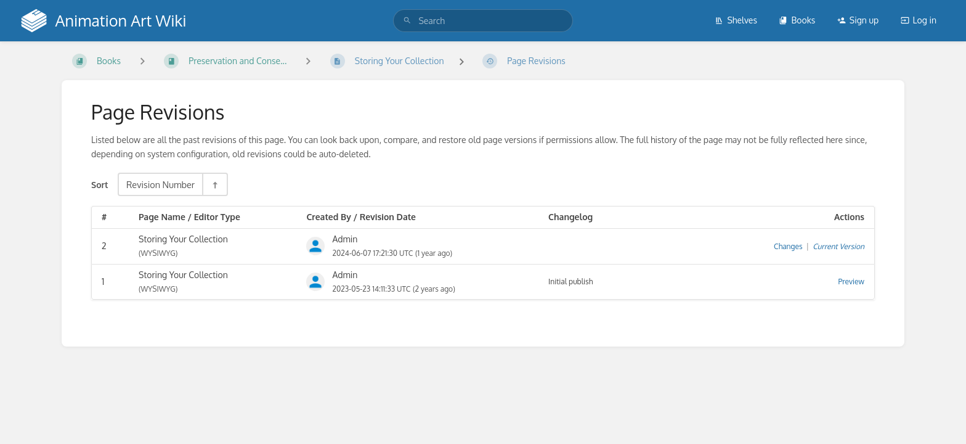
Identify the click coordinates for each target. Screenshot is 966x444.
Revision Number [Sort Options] (160, 184)
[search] (482, 20)
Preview (851, 281)
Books (797, 20)
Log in (918, 20)
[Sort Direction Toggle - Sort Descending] (214, 184)
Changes (788, 246)
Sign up (858, 20)
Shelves (736, 20)
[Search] (407, 20)
